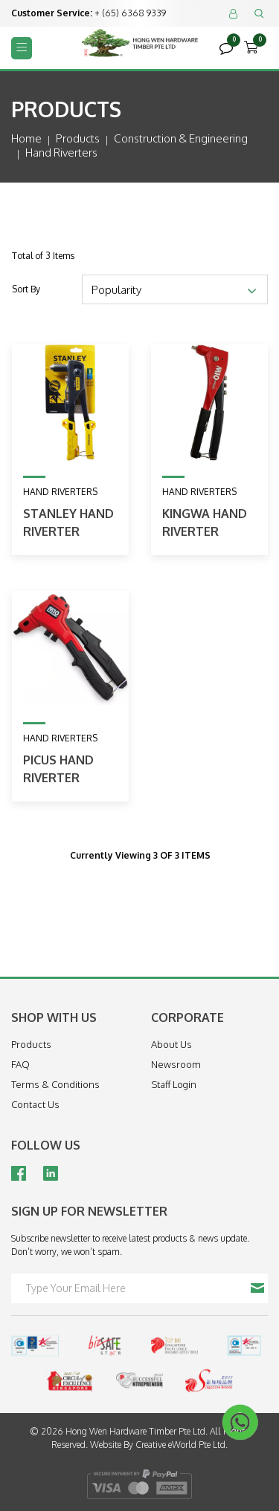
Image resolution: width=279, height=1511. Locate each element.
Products (78, 138)
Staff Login (173, 1084)
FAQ (20, 1064)
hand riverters (61, 152)
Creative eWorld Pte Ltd (180, 1444)
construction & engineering (181, 138)
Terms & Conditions (55, 1084)
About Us (171, 1044)
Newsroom (176, 1064)
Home (26, 138)
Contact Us (35, 1104)
